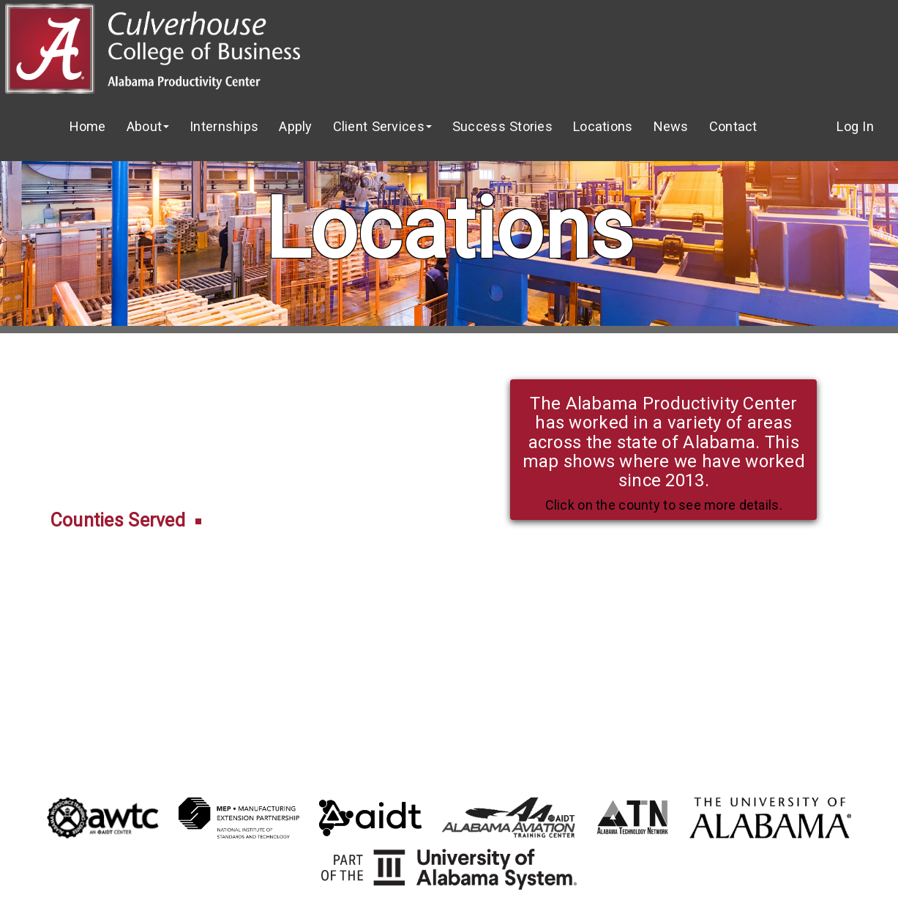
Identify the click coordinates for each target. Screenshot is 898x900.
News (671, 126)
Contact (733, 126)
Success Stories (502, 126)
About (148, 126)
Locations (603, 126)
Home (88, 126)
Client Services (382, 126)
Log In (855, 126)
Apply (295, 126)
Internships (224, 126)
